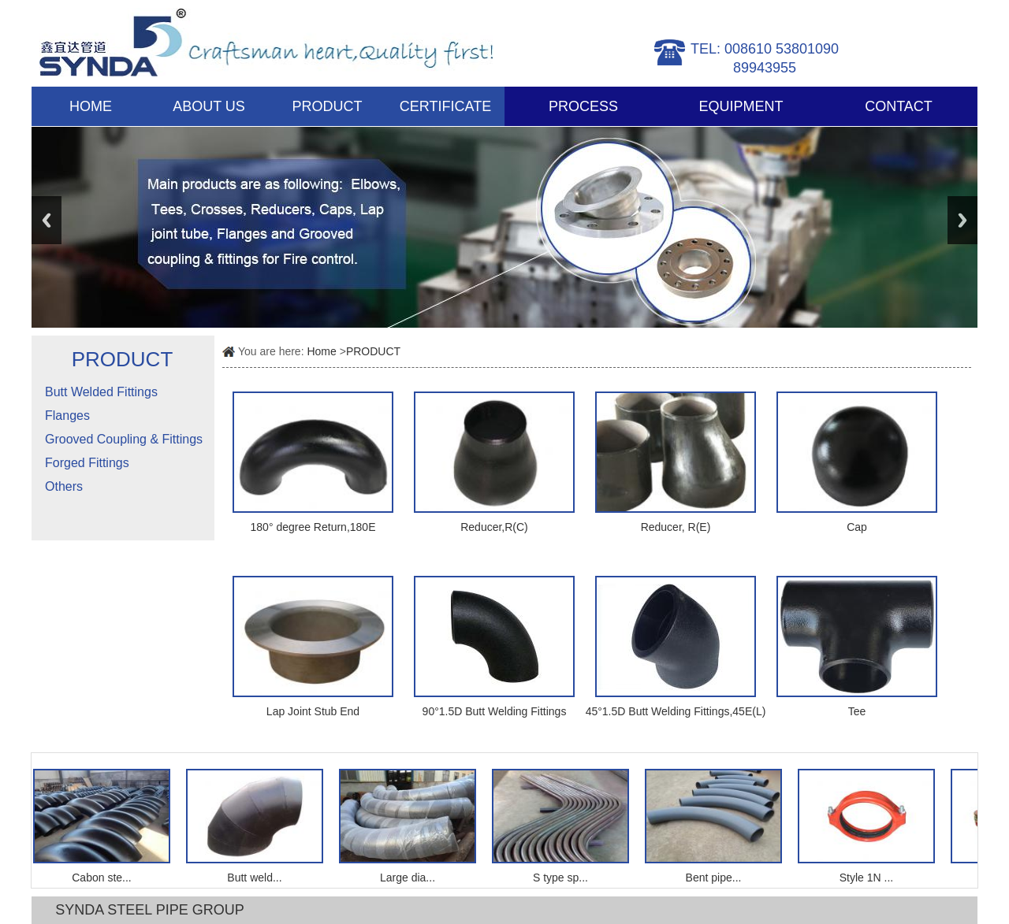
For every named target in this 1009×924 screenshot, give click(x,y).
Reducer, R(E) (676, 527)
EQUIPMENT (740, 106)
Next (962, 220)
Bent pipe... (716, 877)
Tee (857, 711)
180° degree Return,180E (313, 527)
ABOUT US (209, 106)
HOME (90, 106)
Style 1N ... (868, 877)
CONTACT (899, 106)
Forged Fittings (87, 462)
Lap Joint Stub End (312, 711)
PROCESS (583, 106)
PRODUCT (327, 106)
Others (64, 486)
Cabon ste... (104, 877)
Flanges (67, 415)
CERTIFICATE (445, 106)
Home (321, 351)
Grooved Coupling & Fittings (124, 439)
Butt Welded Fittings (101, 392)
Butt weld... (256, 877)
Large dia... (409, 877)
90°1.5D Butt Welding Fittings (495, 711)
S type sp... (562, 877)
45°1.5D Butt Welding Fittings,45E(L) (676, 711)
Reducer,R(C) (494, 527)
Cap (857, 527)
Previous (46, 220)
